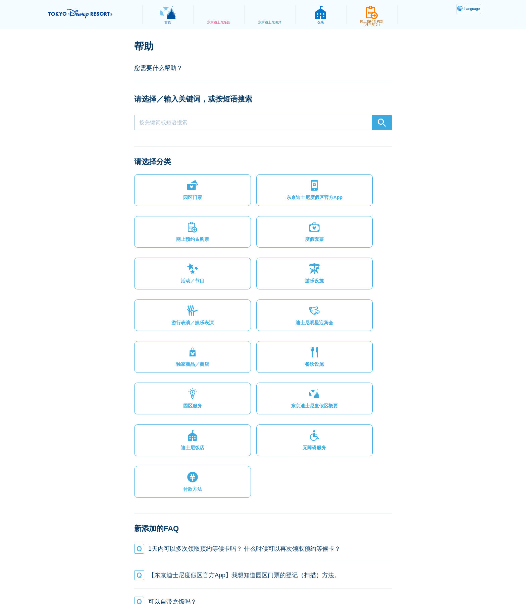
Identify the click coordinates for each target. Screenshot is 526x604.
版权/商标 (265, 582)
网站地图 (123, 582)
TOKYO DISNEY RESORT (91, 13)
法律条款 (184, 582)
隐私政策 (154, 582)
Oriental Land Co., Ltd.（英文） (320, 582)
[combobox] (263, 122)
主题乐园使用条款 (224, 582)
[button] (164, 193)
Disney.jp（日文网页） (388, 582)
